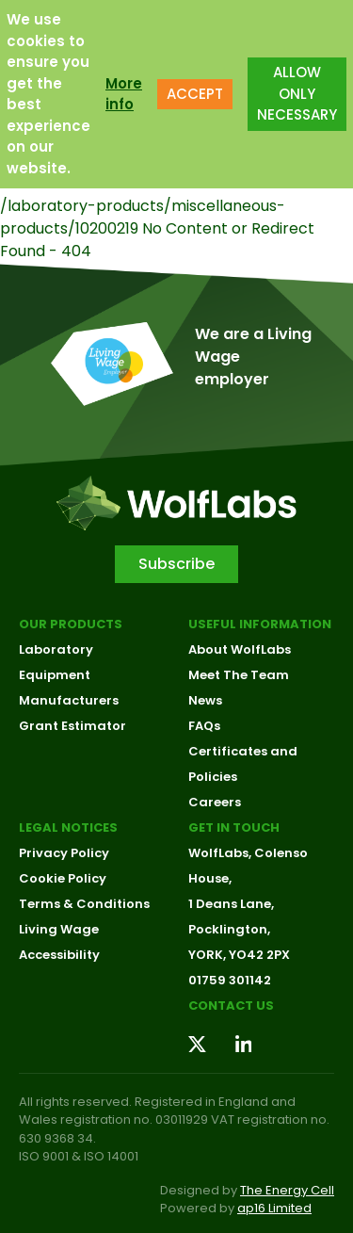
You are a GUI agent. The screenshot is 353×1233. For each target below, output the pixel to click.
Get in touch (234, 827)
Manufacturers (69, 700)
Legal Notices (68, 827)
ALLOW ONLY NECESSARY (297, 88)
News (205, 700)
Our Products (70, 624)
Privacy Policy (64, 853)
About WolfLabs (239, 649)
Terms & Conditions (84, 904)
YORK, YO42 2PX (239, 955)
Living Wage (59, 929)
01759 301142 (229, 980)
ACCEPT (195, 88)
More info (123, 88)
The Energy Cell (287, 1190)
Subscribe (176, 564)
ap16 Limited (274, 1208)
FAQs (204, 726)
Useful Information (259, 624)
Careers (214, 802)
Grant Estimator (72, 726)
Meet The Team (238, 675)
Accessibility (59, 955)
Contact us (231, 1005)
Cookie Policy (62, 878)
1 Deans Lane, (231, 904)
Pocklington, (229, 929)
